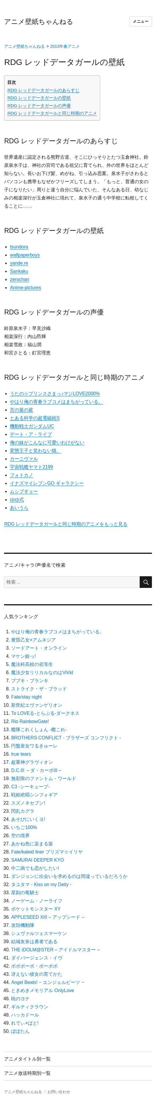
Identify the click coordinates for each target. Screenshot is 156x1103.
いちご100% (24, 827)
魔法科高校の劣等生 (32, 664)
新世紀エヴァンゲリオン (36, 705)
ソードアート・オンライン (39, 648)
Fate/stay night (26, 696)
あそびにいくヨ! (28, 819)
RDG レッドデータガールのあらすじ (43, 90)
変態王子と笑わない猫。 (35, 450)
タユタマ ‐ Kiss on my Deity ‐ (41, 884)
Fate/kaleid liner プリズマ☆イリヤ (46, 851)
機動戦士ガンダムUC (32, 426)
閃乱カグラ (22, 811)
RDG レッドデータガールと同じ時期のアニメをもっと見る (65, 524)
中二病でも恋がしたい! (35, 868)
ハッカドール (25, 1014)
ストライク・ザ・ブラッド (39, 688)
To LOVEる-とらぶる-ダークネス (45, 713)
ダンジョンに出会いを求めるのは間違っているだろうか (69, 876)
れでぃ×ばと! (24, 1023)
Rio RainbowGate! (30, 721)
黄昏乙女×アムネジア (33, 639)
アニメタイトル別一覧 (27, 1058)
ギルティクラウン (29, 1006)
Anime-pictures (25, 287)
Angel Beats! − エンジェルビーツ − (47, 982)
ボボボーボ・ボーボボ (34, 966)
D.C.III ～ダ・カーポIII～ (36, 770)
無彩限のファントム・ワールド (43, 778)
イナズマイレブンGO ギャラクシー (47, 483)
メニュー (140, 21)
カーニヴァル (24, 458)
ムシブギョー (24, 491)
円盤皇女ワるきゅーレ (34, 745)
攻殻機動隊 (22, 925)
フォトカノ (21, 475)
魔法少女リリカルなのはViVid (42, 672)
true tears (21, 754)
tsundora (19, 246)
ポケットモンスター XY (36, 908)
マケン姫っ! (23, 656)
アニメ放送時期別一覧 (27, 1073)
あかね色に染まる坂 (32, 843)
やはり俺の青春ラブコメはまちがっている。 (56, 401)
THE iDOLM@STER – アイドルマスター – (55, 949)
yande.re (19, 263)
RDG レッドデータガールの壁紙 (39, 97)
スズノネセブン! (28, 802)
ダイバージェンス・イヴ (36, 957)
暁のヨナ (20, 998)
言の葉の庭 (21, 409)
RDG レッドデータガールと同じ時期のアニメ (52, 113)
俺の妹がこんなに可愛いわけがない (47, 442)
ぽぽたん (20, 1031)
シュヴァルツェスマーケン (39, 933)
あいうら (19, 507)
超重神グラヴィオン (32, 762)
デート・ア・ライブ (31, 434)
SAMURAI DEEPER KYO (37, 860)
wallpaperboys (25, 254)
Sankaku (19, 271)
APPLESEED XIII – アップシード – (47, 917)
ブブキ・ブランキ (29, 680)
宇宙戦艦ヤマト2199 (31, 466)
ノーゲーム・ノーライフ (36, 900)
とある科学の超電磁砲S (35, 418)
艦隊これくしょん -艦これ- (39, 729)
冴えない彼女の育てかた (36, 974)
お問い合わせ (58, 1092)
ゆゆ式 (17, 499)
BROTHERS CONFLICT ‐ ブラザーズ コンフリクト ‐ (66, 737)
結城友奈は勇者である (34, 941)
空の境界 (20, 835)
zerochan (19, 279)
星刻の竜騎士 (25, 892)
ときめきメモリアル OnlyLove (42, 990)
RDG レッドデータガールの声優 (39, 105)
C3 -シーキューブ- (30, 786)
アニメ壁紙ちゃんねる (38, 21)
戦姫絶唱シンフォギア (34, 794)
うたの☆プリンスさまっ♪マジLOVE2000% (55, 393)
